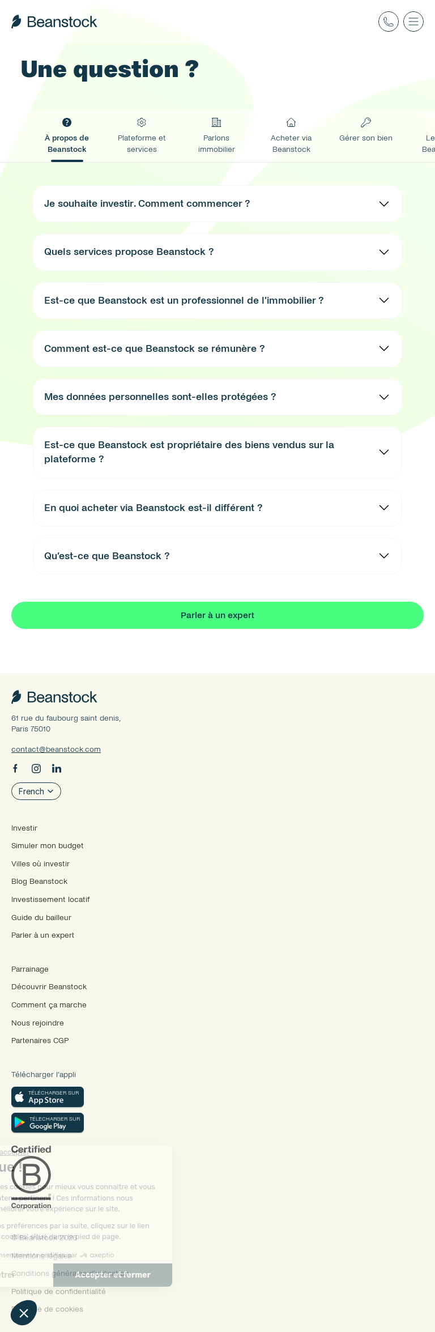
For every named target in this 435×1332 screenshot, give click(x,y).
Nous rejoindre (37, 1023)
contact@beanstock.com (56, 749)
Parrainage (30, 969)
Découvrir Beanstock (49, 986)
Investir (24, 828)
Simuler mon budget (47, 845)
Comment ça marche (49, 1005)
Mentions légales (41, 1256)
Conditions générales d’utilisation (70, 1273)
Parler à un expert (42, 935)
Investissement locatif (50, 899)
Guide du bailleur (41, 917)
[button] (23, 1312)
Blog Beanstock (39, 881)
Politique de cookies (47, 1309)
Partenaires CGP (40, 1040)
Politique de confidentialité (58, 1291)
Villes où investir (40, 863)
